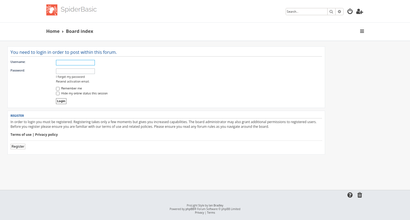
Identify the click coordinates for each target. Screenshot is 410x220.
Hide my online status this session (82, 93)
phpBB (190, 209)
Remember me (69, 88)
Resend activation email (72, 81)
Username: (17, 62)
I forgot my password (70, 77)
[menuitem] (350, 12)
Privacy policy (46, 134)
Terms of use (21, 134)
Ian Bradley (216, 205)
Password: (17, 70)
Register (18, 146)
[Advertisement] (166, 169)
